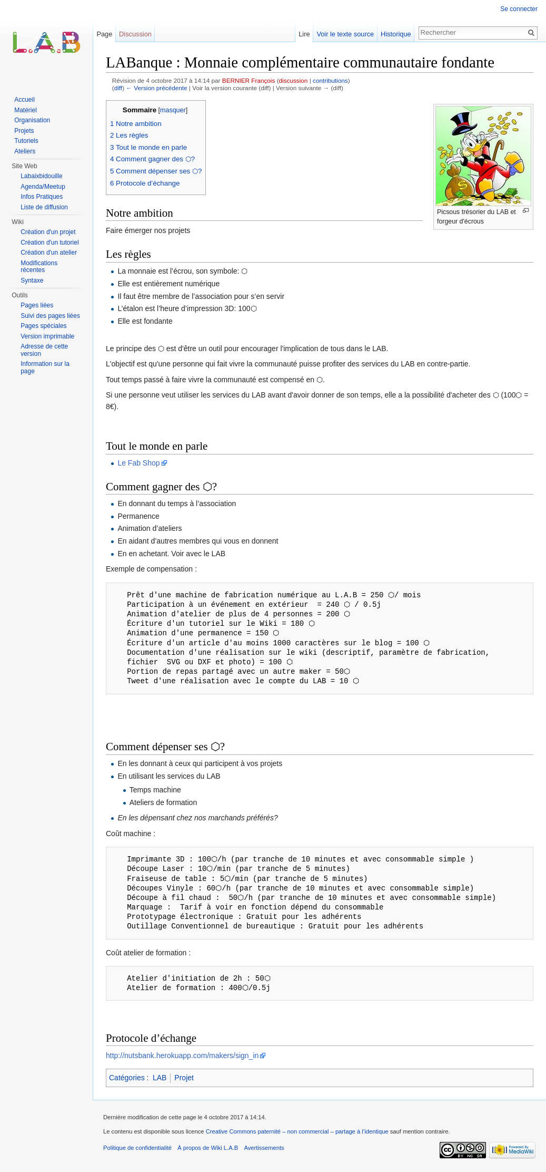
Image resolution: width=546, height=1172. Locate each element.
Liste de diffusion (44, 207)
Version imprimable (47, 336)
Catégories (127, 1077)
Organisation (32, 120)
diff (118, 87)
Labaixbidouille (41, 176)
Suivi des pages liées (50, 315)
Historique (396, 34)
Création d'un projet (48, 232)
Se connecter (519, 9)
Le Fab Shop (138, 463)
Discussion (135, 34)
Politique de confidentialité (137, 1148)
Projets (24, 130)
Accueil (24, 99)
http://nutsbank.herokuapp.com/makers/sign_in (182, 1055)
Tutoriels (26, 140)
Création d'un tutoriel (49, 242)
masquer (173, 110)
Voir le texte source (345, 34)
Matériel (25, 110)
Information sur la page (45, 367)
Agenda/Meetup (43, 186)
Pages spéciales (43, 326)
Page (104, 34)
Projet (184, 1077)
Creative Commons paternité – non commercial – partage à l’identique (297, 1131)
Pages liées (37, 305)
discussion (293, 80)
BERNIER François (248, 80)
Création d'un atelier (49, 252)
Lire (304, 34)
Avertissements (264, 1148)
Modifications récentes (39, 266)
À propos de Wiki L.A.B (207, 1148)
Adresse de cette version (44, 350)
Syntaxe (32, 280)
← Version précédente (156, 87)
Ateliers (24, 151)
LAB (159, 1077)
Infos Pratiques (42, 196)
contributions (330, 80)
